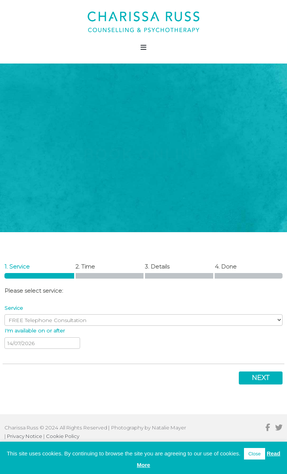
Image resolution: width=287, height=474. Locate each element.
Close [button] (254, 454)
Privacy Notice (24, 436)
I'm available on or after (34, 330)
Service (13, 308)
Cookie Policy (62, 436)
